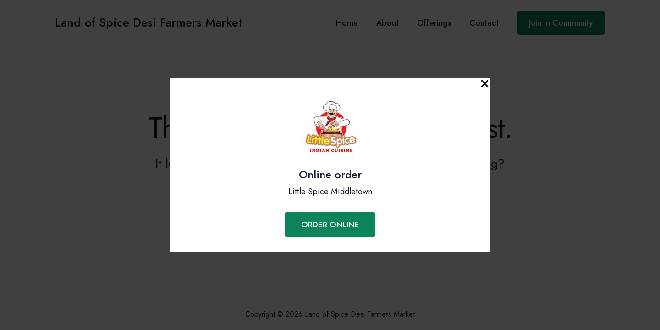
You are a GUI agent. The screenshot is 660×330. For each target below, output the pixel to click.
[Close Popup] (484, 83)
